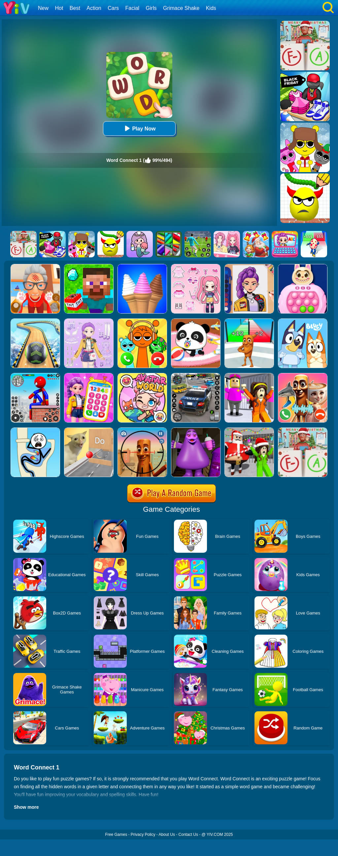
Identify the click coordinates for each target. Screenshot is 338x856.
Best (75, 8)
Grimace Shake (181, 8)
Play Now (139, 128)
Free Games (116, 834)
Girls (151, 8)
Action (93, 8)
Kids (211, 8)
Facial (132, 8)
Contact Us (188, 834)
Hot (59, 8)
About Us (167, 834)
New (43, 8)
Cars (113, 8)
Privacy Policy (143, 834)
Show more (26, 807)
